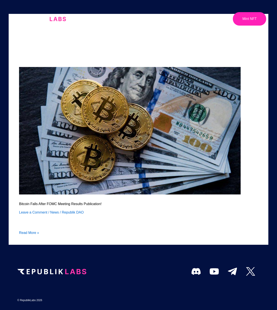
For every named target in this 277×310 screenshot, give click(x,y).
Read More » (29, 232)
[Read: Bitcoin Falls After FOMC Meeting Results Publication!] (130, 130)
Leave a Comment (33, 212)
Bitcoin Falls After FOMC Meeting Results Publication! (60, 204)
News (54, 212)
